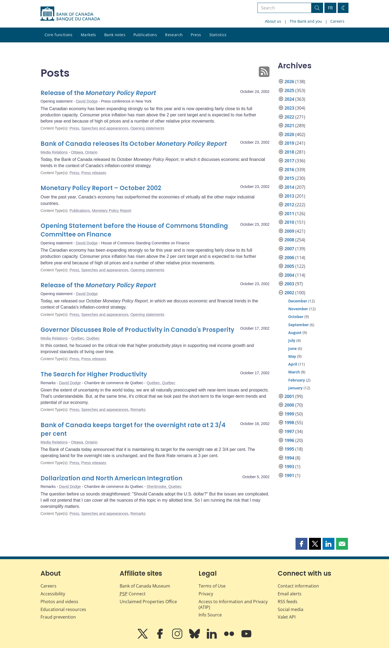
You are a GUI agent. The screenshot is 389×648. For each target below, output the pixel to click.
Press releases (93, 173)
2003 (289, 284)
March (294, 371)
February (296, 380)
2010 (289, 222)
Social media (290, 609)
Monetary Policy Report (111, 210)
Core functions (59, 34)
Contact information (298, 586)
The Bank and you (306, 21)
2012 (289, 205)
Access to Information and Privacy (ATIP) (233, 604)
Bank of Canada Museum (145, 586)
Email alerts (289, 594)
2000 (289, 405)
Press (196, 34)
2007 (289, 249)
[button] (301, 544)
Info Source (210, 615)
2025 (289, 90)
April (292, 364)
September (298, 324)
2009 (289, 231)
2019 (289, 143)
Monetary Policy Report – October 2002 (101, 188)
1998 (289, 423)
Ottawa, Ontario (84, 152)
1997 (289, 431)
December (297, 300)
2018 (289, 152)
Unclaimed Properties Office (148, 602)
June (292, 348)
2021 (289, 126)
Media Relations (54, 152)
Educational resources (63, 609)
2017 (289, 161)
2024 (289, 99)
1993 (289, 467)
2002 (289, 293)
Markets (88, 34)
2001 (289, 396)
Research (174, 34)
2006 (289, 258)
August (294, 332)
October (295, 316)
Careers (337, 21)
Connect (133, 594)
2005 (289, 266)
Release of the (98, 93)
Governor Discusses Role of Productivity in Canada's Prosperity (137, 330)
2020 (289, 134)
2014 (289, 187)
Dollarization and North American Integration (111, 478)
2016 (289, 170)
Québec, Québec (85, 338)
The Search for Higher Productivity (94, 374)
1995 (289, 449)
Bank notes (114, 34)
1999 (289, 414)
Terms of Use (212, 586)
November (298, 308)
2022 (289, 117)
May (292, 356)
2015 (289, 178)
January (295, 387)
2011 (289, 214)
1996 (289, 440)
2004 (289, 275)
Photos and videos (59, 602)
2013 (289, 196)
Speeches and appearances (104, 128)
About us (273, 21)
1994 (289, 458)
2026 (289, 82)
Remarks (138, 409)
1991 (289, 475)
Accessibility (53, 594)
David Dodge (87, 101)
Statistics (218, 34)
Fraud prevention (58, 617)
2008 (289, 240)
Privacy (206, 594)
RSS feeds (287, 602)
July (291, 340)
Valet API (287, 617)
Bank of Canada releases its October (134, 144)
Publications (145, 34)
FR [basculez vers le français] (330, 8)
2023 (289, 108)
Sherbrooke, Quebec (164, 486)
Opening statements (147, 128)
